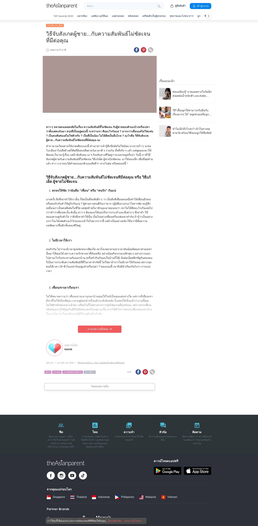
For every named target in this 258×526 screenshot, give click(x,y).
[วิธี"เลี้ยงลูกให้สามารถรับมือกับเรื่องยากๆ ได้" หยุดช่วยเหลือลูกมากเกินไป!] (186, 111)
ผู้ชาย (48, 371)
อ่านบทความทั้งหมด (100, 328)
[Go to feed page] (62, 7)
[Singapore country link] (56, 496)
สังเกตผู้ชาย (89, 371)
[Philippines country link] (124, 496)
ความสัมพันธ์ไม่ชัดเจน (73, 371)
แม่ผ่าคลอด (118, 16)
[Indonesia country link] (101, 496)
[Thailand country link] (78, 496)
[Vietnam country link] (169, 496)
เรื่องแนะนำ (167, 80)
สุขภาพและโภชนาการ (181, 16)
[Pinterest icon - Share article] (143, 49)
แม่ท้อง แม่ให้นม (99, 16)
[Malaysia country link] (147, 496)
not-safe (56, 371)
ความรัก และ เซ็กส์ (54, 25)
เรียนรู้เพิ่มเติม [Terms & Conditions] (114, 520)
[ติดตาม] (197, 433)
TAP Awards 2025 (63, 16)
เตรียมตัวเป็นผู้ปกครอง (154, 16)
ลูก (198, 16)
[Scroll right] (208, 16)
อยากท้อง (82, 16)
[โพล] (95, 433)
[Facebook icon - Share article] (136, 49)
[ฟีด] (61, 433)
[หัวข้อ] (163, 433)
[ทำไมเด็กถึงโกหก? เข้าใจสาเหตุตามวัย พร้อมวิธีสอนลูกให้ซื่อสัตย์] (186, 130)
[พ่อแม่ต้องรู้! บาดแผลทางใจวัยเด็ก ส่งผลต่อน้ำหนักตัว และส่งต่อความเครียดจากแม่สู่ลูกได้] (186, 93)
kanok (68, 348)
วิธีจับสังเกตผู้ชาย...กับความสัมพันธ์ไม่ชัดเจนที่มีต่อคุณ (101, 362)
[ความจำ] (129, 433)
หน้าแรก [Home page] (49, 362)
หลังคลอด (133, 16)
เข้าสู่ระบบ (200, 6)
